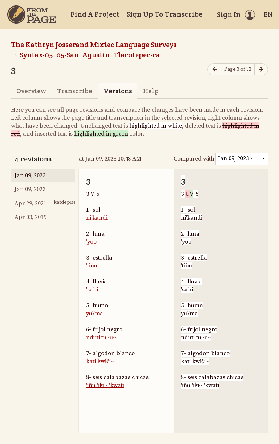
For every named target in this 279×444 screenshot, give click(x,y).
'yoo (91, 241)
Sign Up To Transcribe (164, 14)
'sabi (92, 289)
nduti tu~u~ (101, 337)
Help (151, 91)
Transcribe (74, 91)
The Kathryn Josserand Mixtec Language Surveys (94, 44)
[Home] (31, 14)
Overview (31, 91)
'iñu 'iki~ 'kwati (105, 385)
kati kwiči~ (100, 361)
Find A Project (94, 14)
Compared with (194, 159)
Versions (118, 91)
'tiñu (91, 265)
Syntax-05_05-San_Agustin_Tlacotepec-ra (90, 54)
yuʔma (94, 313)
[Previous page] (214, 69)
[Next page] (261, 69)
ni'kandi (97, 217)
